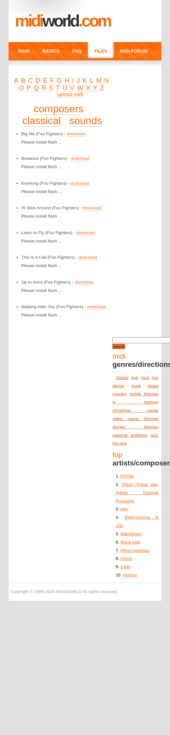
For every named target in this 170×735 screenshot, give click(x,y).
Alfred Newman (135, 550)
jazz (154, 435)
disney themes (135, 427)
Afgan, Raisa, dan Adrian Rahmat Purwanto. (137, 492)
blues (153, 385)
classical (41, 120)
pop (134, 377)
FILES (100, 51)
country (119, 393)
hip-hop (119, 443)
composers (59, 109)
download (76, 133)
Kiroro (126, 558)
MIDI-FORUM (134, 51)
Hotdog (130, 575)
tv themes (135, 402)
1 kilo (125, 566)
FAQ (76, 51)
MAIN (24, 51)
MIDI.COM (63, 20)
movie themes (144, 393)
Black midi (130, 542)
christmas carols (135, 410)
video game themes (135, 418)
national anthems (129, 435)
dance (118, 385)
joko (124, 509)
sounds (85, 120)
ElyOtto (127, 476)
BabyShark (131, 533)
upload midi (70, 94)
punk (136, 385)
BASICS (51, 51)
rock (145, 377)
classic (122, 377)
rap (155, 377)
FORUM (128, 66)
